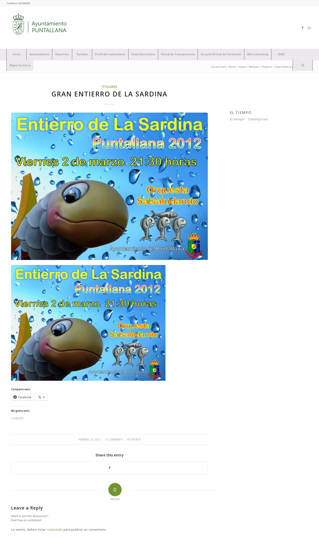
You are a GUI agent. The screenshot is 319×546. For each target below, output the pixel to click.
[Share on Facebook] (109, 468)
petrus (136, 439)
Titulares (109, 87)
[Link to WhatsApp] (309, 27)
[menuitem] (16, 54)
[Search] (303, 65)
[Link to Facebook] (302, 27)
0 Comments (114, 439)
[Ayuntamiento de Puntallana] (39, 28)
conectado (55, 529)
